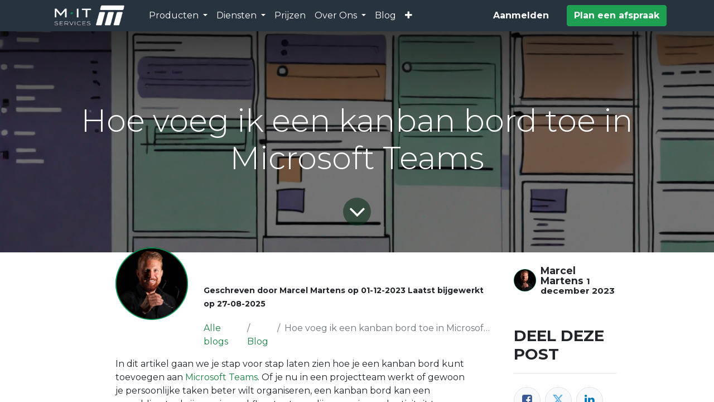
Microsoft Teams (221, 377)
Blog (257, 341)
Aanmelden (521, 15)
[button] (409, 15)
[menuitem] (290, 15)
